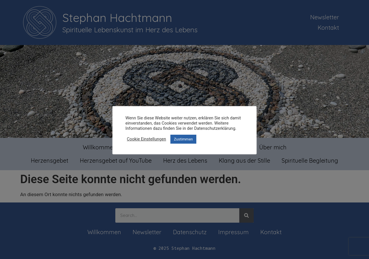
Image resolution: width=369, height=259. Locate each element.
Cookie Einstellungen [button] (146, 139)
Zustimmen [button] (183, 139)
